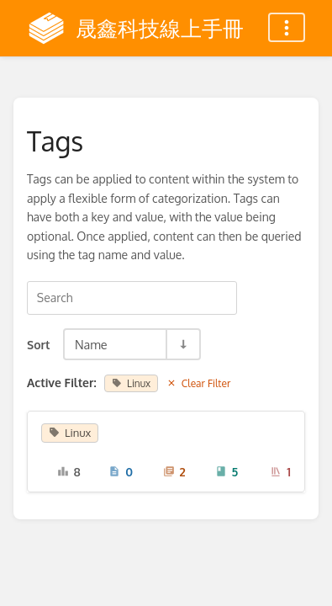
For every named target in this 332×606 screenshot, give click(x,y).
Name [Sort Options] (91, 344)
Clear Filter (198, 383)
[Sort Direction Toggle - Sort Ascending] (182, 344)
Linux (131, 383)
